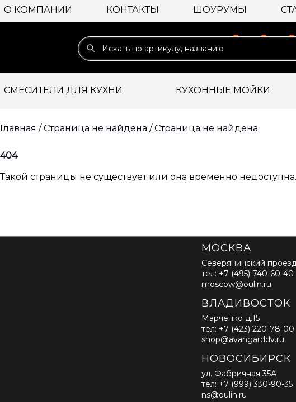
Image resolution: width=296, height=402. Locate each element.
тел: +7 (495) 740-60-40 (247, 274)
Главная (18, 128)
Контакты (132, 9)
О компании (38, 9)
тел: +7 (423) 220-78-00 (247, 329)
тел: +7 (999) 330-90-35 (247, 384)
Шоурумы (220, 9)
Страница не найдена (206, 128)
